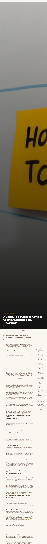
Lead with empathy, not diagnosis (40, 363)
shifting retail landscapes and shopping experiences (17, 494)
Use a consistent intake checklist (40, 396)
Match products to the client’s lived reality (41, 405)
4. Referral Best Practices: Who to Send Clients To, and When (40, 382)
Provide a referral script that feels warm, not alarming (41, 386)
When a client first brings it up (41, 409)
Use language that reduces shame (41, 364)
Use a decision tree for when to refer (41, 373)
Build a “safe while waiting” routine (41, 406)
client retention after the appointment (20, 414)
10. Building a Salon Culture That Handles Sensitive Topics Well (40, 416)
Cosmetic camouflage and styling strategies (41, 391)
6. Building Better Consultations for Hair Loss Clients (40, 394)
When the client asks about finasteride (41, 410)
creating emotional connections (13, 402)
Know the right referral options (41, 383)
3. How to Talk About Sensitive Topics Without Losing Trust (39, 375)
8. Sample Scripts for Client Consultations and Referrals (39, 408)
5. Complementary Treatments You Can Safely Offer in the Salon (40, 387)
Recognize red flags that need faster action (41, 384)
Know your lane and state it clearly (41, 366)
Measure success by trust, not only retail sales (41, 421)
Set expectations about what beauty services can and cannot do (41, 399)
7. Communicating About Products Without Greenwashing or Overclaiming (40, 401)
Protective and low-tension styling (41, 392)
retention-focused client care (27, 444)
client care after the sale (11, 348)
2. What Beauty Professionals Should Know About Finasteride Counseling (39, 368)
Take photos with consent (40, 397)
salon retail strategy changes (25, 520)
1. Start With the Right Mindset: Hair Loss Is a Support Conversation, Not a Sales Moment (40, 361)
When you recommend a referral (40, 412)
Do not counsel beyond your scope (41, 372)
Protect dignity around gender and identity (41, 380)
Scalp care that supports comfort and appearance (40, 389)
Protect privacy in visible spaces (40, 419)
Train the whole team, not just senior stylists (41, 418)
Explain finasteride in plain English (40, 370)
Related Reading (39, 423)
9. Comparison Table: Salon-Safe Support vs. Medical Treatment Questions (40, 414)
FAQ (36, 422)
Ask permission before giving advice (41, 377)
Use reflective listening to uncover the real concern (40, 378)
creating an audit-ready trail (27, 509)
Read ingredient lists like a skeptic (40, 403)
